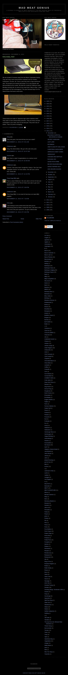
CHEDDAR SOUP (49, 339)
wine (45, 647)
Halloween (47, 429)
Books (46, 304)
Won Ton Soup (48, 652)
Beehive (46, 287)
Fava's (46, 410)
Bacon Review (48, 257)
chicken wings (48, 345)
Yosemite (47, 654)
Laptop (46, 475)
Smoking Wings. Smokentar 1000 (53, 589)
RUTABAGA (51, 144)
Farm (45, 404)
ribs (45, 559)
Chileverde (47, 350)
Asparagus (47, 246)
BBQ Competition (49, 278)
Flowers (46, 414)
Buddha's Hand (48, 315)
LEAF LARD (51, 142)
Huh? (45, 447)
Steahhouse (47, 604)
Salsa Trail (47, 576)
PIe (45, 520)
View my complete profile (52, 220)
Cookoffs (46, 369)
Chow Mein (47, 363)
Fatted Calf (47, 408)
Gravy (46, 425)
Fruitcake (47, 421)
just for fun (47, 462)
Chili (45, 352)
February (50, 194)
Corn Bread (47, 373)
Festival (46, 412)
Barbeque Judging (49, 270)
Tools (45, 632)
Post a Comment (7, 216)
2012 (48, 200)
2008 (48, 209)
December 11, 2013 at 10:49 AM (18, 160)
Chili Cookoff (47, 356)
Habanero (47, 427)
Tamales (46, 619)
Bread (46, 306)
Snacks (46, 591)
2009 (48, 207)
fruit (45, 419)
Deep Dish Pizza (49, 382)
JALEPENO (47, 451)
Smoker (46, 587)
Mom (45, 499)
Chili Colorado (48, 354)
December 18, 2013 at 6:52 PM (18, 212)
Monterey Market (49, 501)
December (51, 133)
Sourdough (47, 596)
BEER (46, 289)
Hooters (46, 440)
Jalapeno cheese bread (50, 449)
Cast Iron (47, 330)
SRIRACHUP (51, 154)
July (49, 182)
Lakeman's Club (48, 470)
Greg (8, 137)
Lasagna (46, 477)
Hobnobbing (47, 438)
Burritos (46, 319)
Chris (8, 203)
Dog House (47, 386)
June (49, 184)
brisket (46, 313)
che (45, 337)
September (51, 177)
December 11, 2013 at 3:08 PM (18, 187)
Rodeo (46, 565)
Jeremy (46, 455)
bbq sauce (47, 280)
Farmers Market (48, 406)
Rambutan (47, 548)
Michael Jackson (49, 494)
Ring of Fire (47, 561)
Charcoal (46, 334)
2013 (48, 131)
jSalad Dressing (48, 460)
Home (22, 218)
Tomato (46, 630)
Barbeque (47, 265)
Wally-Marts (47, 645)
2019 (48, 116)
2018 (48, 118)
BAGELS (46, 261)
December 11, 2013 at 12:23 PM (18, 174)
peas (45, 516)
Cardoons (47, 328)
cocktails (46, 365)
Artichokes (47, 244)
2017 (48, 121)
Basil (45, 274)
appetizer (47, 239)
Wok (45, 649)
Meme (46, 492)
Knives (46, 466)
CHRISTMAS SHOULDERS (55, 149)
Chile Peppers (48, 347)
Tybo (45, 636)
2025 (48, 101)
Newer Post (6, 218)
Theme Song (48, 626)
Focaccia (46, 417)
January (50, 196)
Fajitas (46, 401)
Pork (45, 527)
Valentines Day (48, 639)
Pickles (46, 518)
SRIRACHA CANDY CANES (55, 151)
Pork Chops (47, 531)
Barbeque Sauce (49, 272)
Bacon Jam (47, 255)
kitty (45, 464)
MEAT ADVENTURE (50, 490)
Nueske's (47, 505)
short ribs (47, 583)
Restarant (47, 555)
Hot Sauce (47, 445)
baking (46, 263)
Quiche (46, 544)
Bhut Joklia (47, 296)
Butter (46, 324)
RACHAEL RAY (52, 159)
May (49, 187)
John (45, 458)
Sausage (46, 581)
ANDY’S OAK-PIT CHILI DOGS (56, 147)
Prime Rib (47, 535)
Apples (46, 242)
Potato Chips (48, 533)
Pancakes (47, 509)
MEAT (46, 488)
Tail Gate (46, 617)
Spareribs (47, 598)
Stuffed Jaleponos (49, 611)
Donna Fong (47, 388)
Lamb (46, 473)
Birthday (46, 298)
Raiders (46, 546)
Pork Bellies (47, 529)
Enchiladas (47, 397)
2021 (48, 111)
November (51, 172)
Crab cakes (47, 380)
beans (46, 283)
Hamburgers (47, 434)
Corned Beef (47, 375)
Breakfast (47, 309)
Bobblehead (47, 302)
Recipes (46, 550)
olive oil (46, 507)
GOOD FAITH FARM (53, 161)
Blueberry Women (49, 300)
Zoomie (9, 155)
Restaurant (47, 557)
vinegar (46, 643)
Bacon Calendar (48, 252)
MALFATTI (47, 483)
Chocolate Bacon (49, 360)
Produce (46, 537)
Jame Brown (47, 453)
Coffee (46, 367)
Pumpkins (47, 542)
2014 (48, 128)
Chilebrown (10, 146)
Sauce (46, 578)
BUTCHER (47, 322)
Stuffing (46, 613)
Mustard (46, 503)
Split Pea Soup (48, 600)
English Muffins (48, 399)
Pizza (46, 524)
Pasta (46, 512)
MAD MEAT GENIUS (34, 7)
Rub (45, 572)
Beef (45, 285)
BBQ (45, 276)
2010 (48, 205)
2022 (48, 108)
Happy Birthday (48, 436)
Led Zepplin (47, 479)
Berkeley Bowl (48, 291)
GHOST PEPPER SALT (54, 166)
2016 (48, 123)
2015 (48, 126)
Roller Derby (47, 568)
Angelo (46, 237)
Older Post (39, 218)
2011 (48, 202)
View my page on (34, 673)
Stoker (46, 609)
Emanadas (47, 395)
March (50, 192)
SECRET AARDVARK (54, 139)
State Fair (47, 602)
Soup (45, 594)
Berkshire (47, 293)
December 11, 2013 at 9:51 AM (18, 142)
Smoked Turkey (48, 585)
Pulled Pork (47, 540)
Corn (45, 371)
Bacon (46, 250)
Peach (46, 514)
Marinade (47, 486)
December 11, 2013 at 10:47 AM (18, 151)
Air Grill (46, 235)
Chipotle (46, 358)
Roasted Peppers (49, 563)
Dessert (46, 384)
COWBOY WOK (48, 378)
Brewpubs (47, 311)
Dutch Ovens (48, 393)
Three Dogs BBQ (11, 178)
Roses (46, 570)
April (49, 189)
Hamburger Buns (49, 432)
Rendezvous (47, 553)
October (50, 174)
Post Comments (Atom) (16, 222)
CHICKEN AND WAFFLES (55, 156)
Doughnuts (47, 391)
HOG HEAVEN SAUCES (54, 169)
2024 (48, 103)
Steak (46, 607)
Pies (45, 522)
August (50, 179)
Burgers (46, 317)
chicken (46, 343)
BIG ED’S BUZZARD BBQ (55, 164)
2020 (48, 113)
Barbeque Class (48, 268)
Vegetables (47, 641)
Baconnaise (47, 259)
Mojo (45, 496)
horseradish (47, 442)
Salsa (46, 574)
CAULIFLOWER (48, 332)
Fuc (45, 423)
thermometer (48, 628)
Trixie (45, 634)
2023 (48, 106)
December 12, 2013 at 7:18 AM (18, 198)
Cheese (46, 341)
